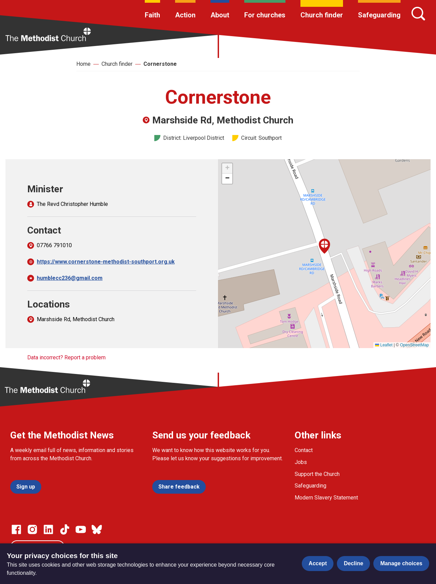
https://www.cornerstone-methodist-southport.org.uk (106, 261)
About (220, 15)
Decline (353, 563)
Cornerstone (160, 64)
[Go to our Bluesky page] (97, 529)
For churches (264, 15)
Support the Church (317, 474)
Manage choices (401, 563)
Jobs (301, 462)
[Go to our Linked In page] (48, 529)
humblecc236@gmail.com (70, 278)
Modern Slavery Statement (326, 497)
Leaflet (383, 345)
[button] (324, 246)
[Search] (418, 13)
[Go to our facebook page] (16, 529)
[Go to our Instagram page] (32, 529)
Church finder (321, 15)
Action (185, 15)
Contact (304, 450)
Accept (318, 563)
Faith (152, 15)
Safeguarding (379, 15)
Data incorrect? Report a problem (66, 357)
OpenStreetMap (414, 345)
